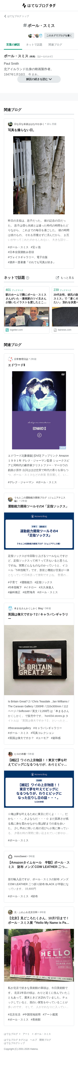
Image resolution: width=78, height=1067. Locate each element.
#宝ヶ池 (36, 247)
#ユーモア (42, 738)
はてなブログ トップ (16, 16)
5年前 (48, 608)
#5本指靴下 (15, 587)
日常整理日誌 (21, 359)
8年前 (43, 912)
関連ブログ (55, 44)
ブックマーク (14, 290)
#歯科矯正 (14, 592)
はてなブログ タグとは (16, 1039)
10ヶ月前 (51, 124)
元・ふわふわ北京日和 (25, 912)
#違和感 (56, 738)
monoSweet (20, 856)
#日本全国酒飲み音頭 (21, 252)
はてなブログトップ (14, 1043)
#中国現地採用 (32, 1014)
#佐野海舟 (29, 592)
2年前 (33, 359)
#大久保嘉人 (46, 587)
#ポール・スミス (18, 247)
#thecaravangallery (19, 728)
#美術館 (36, 1019)
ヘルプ (33, 1039)
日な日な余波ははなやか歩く (29, 124)
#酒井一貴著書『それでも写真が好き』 (32, 262)
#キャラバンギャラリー (47, 728)
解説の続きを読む (39, 79)
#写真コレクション (42, 732)
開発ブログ (45, 1039)
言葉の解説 (13, 44)
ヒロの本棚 (20, 754)
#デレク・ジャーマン (21, 482)
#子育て (13, 582)
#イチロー (30, 587)
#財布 (34, 896)
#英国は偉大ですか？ (21, 738)
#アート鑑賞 (50, 1014)
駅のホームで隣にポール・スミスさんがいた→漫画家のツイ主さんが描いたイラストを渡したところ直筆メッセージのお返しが (26, 299)
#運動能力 (26, 582)
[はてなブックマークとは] (27, 278)
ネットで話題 (34, 44)
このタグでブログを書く (59, 35)
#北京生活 (14, 1014)
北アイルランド (15, 69)
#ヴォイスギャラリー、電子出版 (28, 257)
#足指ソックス (44, 582)
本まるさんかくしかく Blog (28, 608)
